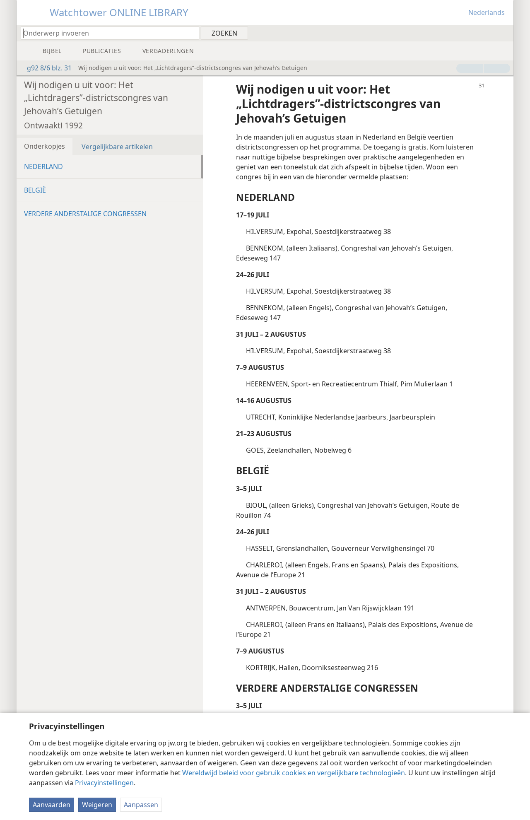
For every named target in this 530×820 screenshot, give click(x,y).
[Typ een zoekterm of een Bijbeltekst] (106, 33)
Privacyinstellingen (104, 782)
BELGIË (35, 190)
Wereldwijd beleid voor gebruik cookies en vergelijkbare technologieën (293, 772)
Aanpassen (141, 804)
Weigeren (97, 804)
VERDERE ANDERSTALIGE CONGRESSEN (85, 213)
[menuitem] (504, 32)
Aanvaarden (51, 804)
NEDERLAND (43, 166)
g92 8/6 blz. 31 (45, 67)
